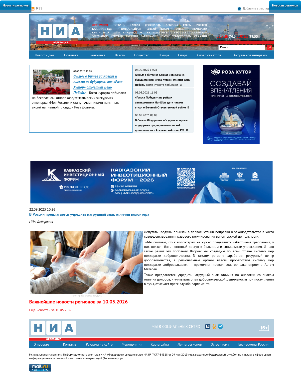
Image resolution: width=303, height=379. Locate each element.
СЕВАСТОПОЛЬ (181, 36)
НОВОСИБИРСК (131, 28)
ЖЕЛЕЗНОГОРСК (157, 32)
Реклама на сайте (99, 344)
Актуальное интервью (250, 55)
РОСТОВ (201, 25)
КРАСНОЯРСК (100, 32)
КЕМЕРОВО (199, 28)
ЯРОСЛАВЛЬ (152, 25)
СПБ (117, 32)
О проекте (41, 344)
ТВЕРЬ (187, 25)
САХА (164, 36)
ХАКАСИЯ (179, 32)
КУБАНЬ (120, 25)
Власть (120, 55)
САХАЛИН (200, 36)
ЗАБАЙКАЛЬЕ (150, 36)
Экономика (96, 55)
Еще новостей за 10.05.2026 (50, 310)
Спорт (182, 55)
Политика (71, 55)
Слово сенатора (209, 55)
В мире (164, 55)
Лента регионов (190, 344)
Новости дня (44, 55)
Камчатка (199, 32)
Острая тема (220, 344)
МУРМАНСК (100, 36)
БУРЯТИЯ (132, 36)
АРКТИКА (172, 25)
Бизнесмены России (253, 344)
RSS (36, 8)
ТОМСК (179, 28)
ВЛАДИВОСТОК (133, 32)
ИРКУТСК (117, 36)
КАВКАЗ (135, 25)
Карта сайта (160, 344)
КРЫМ (165, 28)
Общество (141, 55)
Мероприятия (132, 344)
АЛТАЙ (151, 28)
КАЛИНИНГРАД (102, 28)
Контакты (70, 344)
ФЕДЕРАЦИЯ (100, 25)
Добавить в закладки (255, 8)
